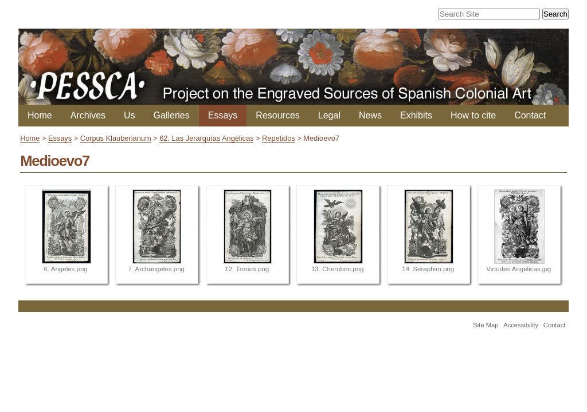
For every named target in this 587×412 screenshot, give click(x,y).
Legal (329, 115)
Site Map (485, 325)
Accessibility (520, 325)
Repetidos (278, 138)
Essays (223, 115)
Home (40, 115)
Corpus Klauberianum (115, 138)
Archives (88, 115)
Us (129, 115)
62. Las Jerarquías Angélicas (206, 138)
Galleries (172, 115)
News (370, 115)
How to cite (473, 115)
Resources (277, 115)
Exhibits (416, 115)
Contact (530, 115)
